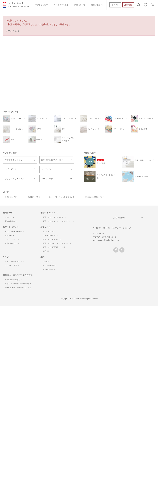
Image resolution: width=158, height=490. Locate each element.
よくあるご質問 (12, 265)
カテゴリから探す (61, 5)
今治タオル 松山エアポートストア (56, 243)
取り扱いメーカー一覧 (14, 232)
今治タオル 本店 (50, 232)
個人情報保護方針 (50, 265)
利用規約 (47, 262)
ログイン (115, 5)
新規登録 (128, 5)
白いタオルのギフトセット (53, 160)
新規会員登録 (11, 221)
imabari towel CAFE (51, 235)
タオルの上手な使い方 (14, 262)
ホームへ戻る (12, 30)
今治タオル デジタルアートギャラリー (58, 221)
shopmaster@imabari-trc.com (106, 240)
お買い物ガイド (97, 5)
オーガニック (47, 178)
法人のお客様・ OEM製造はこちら (19, 288)
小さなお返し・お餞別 (14, 178)
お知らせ (9, 235)
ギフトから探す (41, 5)
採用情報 (47, 251)
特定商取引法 (49, 269)
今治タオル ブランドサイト (54, 217)
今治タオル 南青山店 (51, 239)
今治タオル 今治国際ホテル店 (55, 247)
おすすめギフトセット (14, 160)
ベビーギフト (11, 169)
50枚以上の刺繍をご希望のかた (18, 284)
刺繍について (79, 5)
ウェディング (47, 169)
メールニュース (12, 239)
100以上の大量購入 (13, 280)
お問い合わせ (119, 217)
